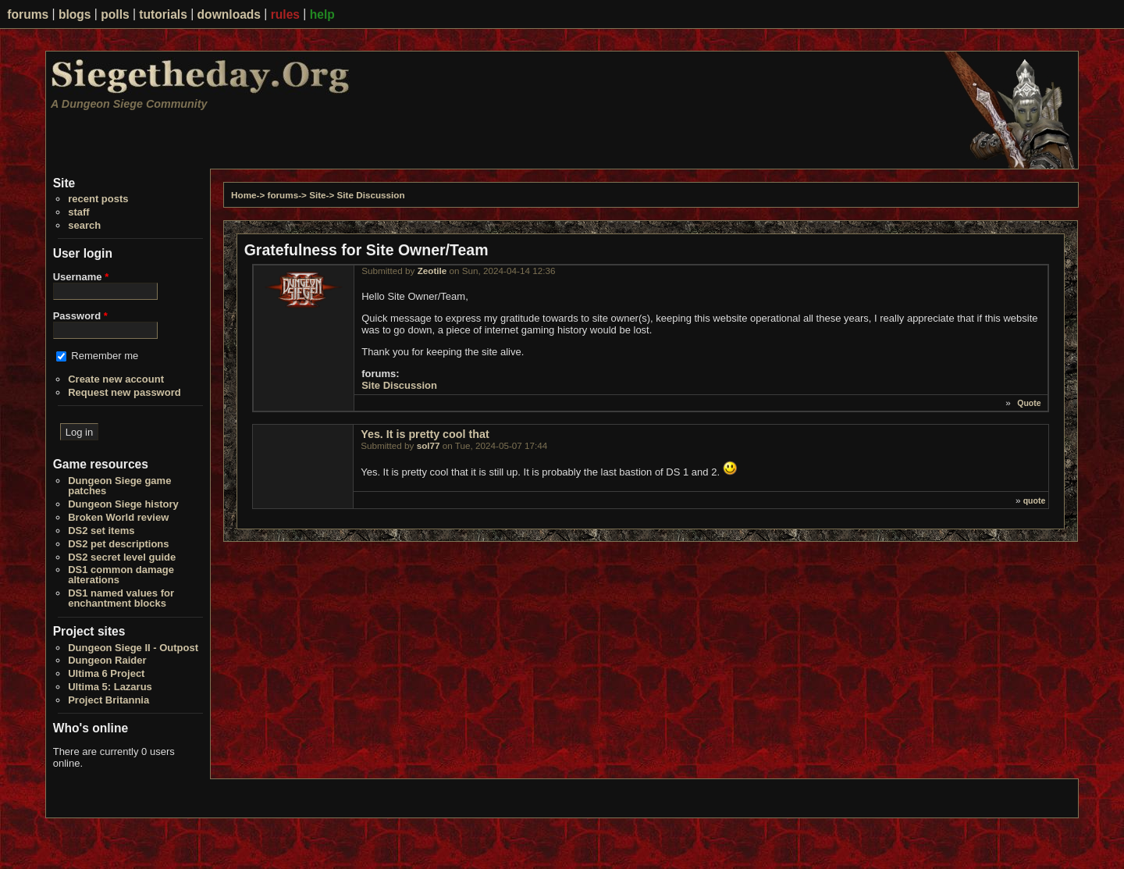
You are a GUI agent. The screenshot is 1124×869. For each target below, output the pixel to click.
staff (78, 212)
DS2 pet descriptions (118, 544)
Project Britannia (108, 700)
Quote (1028, 403)
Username (81, 277)
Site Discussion (371, 195)
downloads (229, 14)
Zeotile (432, 270)
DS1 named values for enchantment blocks (121, 598)
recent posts (98, 199)
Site (317, 195)
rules (285, 14)
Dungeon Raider (107, 660)
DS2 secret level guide (122, 557)
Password (80, 316)
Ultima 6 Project (106, 673)
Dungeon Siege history (123, 504)
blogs (75, 14)
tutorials (163, 14)
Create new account (116, 379)
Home (243, 195)
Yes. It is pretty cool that (425, 434)
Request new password (124, 392)
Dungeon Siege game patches (119, 486)
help (322, 14)
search (84, 225)
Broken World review (118, 517)
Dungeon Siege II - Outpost (133, 648)
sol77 (428, 445)
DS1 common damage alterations (121, 575)
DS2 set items (101, 530)
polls (115, 14)
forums (27, 14)
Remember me (104, 355)
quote (1034, 500)
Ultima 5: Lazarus (110, 687)
